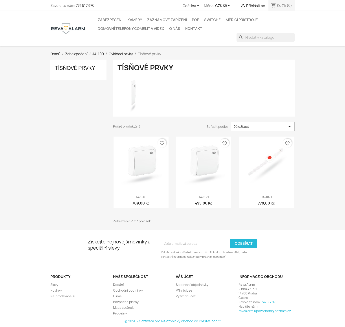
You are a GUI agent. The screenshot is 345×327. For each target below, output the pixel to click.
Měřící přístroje (242, 19)
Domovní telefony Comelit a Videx (131, 28)
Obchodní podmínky (128, 290)
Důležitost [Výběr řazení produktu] (262, 126)
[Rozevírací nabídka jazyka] (192, 6)
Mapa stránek (123, 307)
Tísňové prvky (75, 68)
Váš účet (184, 276)
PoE (195, 19)
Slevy (54, 285)
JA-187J (266, 197)
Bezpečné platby (126, 302)
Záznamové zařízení (167, 19)
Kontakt (193, 28)
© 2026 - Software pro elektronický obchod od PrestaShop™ (173, 321)
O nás (174, 28)
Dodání (118, 285)
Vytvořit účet (186, 296)
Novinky (56, 290)
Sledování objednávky (192, 285)
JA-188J (141, 197)
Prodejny (120, 313)
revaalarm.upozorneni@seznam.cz (265, 311)
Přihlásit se (184, 290)
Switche (212, 19)
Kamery (134, 19)
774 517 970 (85, 5)
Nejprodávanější (62, 296)
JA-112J (203, 197)
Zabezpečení (110, 19)
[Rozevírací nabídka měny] (223, 6)
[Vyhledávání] (266, 37)
